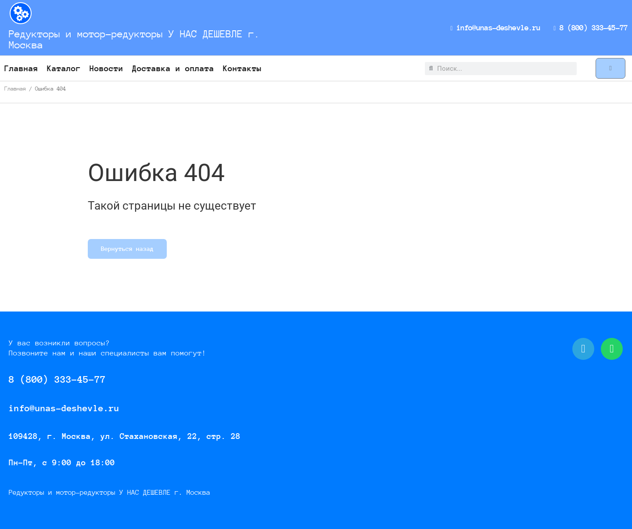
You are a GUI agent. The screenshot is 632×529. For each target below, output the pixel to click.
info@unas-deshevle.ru (497, 27)
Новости (106, 68)
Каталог (64, 68)
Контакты (242, 68)
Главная (21, 68)
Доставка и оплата (173, 68)
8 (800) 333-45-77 (591, 27)
